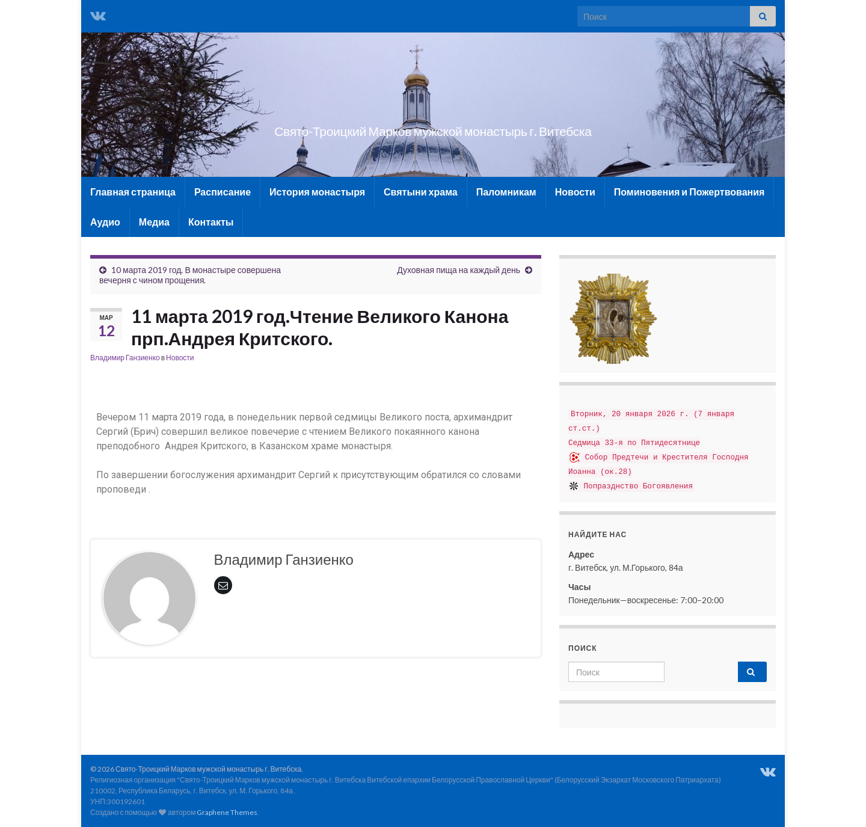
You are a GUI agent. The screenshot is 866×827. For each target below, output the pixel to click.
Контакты (210, 221)
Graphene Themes (227, 812)
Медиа (154, 221)
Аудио (105, 221)
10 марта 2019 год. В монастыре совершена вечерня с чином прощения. (190, 275)
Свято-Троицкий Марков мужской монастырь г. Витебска (433, 128)
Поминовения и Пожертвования (689, 191)
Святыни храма (421, 191)
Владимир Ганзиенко (125, 357)
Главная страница (133, 191)
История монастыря (317, 191)
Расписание (222, 191)
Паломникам (506, 191)
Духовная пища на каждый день (458, 270)
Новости (575, 191)
